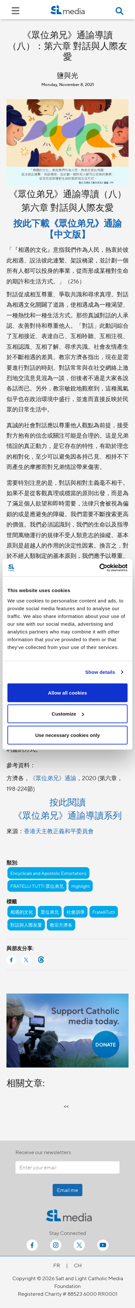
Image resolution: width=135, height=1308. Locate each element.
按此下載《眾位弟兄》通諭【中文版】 (67, 228)
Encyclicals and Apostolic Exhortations (48, 873)
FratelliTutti (103, 912)
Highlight (80, 886)
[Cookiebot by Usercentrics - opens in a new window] (99, 567)
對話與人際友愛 (26, 925)
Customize (68, 714)
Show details (100, 672)
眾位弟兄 (50, 912)
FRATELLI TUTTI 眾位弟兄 (37, 886)
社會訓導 (76, 912)
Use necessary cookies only (67, 735)
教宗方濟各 (61, 925)
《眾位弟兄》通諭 (53, 778)
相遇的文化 (21, 912)
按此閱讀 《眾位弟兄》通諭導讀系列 (67, 808)
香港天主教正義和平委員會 (59, 831)
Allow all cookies (67, 692)
